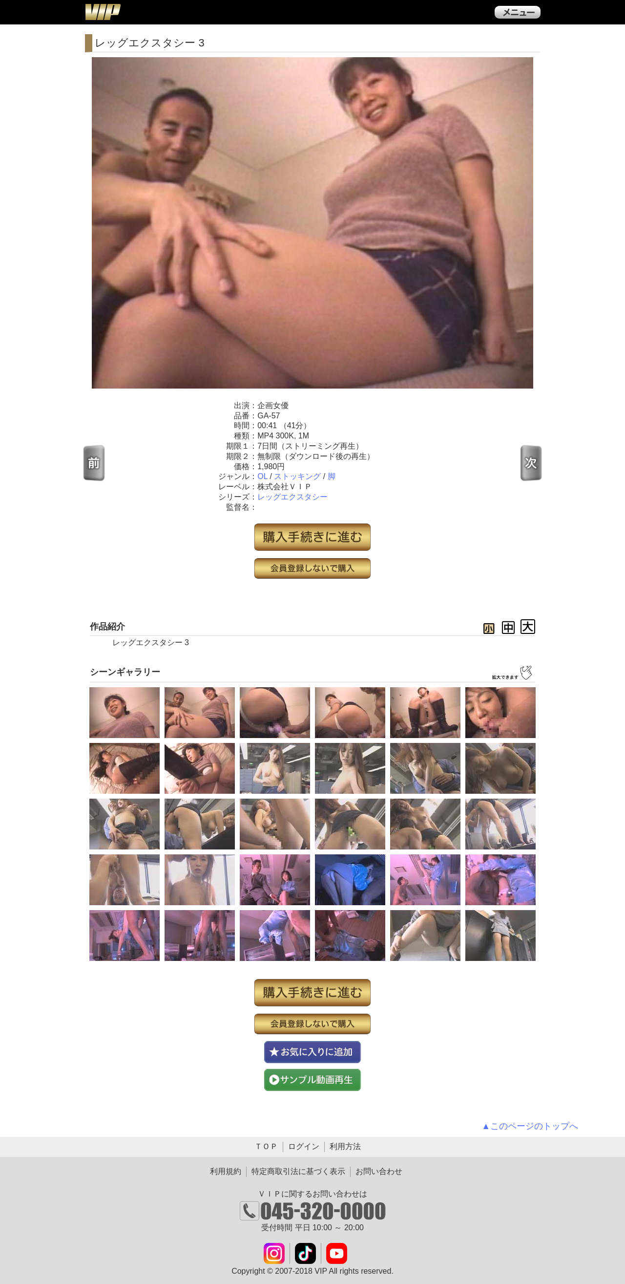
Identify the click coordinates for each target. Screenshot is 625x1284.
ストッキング (297, 476)
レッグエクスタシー (292, 497)
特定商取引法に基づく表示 (298, 1171)
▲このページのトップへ (529, 1126)
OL (262, 476)
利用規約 (225, 1171)
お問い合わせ (378, 1171)
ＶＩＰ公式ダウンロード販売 (102, 11)
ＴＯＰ (266, 1146)
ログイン (303, 1146)
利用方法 (345, 1146)
